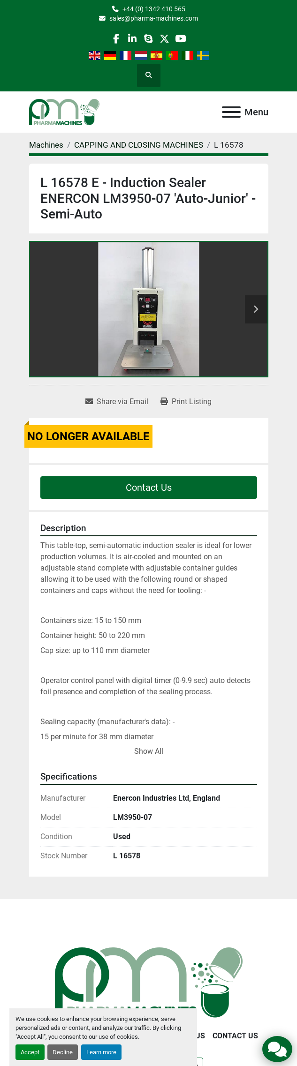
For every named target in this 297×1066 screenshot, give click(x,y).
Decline (63, 1052)
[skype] (148, 38)
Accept (30, 1052)
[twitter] (164, 38)
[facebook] (116, 38)
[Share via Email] (116, 402)
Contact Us (149, 487)
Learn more (101, 1052)
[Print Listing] (186, 402)
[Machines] (46, 145)
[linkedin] (132, 38)
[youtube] (180, 38)
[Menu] (231, 112)
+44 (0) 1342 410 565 (153, 9)
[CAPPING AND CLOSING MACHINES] (138, 145)
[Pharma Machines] (149, 981)
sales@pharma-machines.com (153, 18)
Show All (148, 751)
